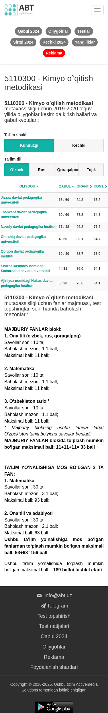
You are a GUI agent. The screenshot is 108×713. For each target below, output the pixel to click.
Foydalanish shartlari (54, 667)
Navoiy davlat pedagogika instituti (28, 227)
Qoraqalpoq (68, 169)
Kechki (78, 145)
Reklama (54, 657)
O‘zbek (16, 169)
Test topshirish (54, 616)
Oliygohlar (54, 647)
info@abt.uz (54, 595)
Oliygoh (27, 186)
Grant (82, 186)
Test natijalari (54, 626)
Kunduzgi (29, 145)
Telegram (54, 606)
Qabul (65, 186)
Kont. (99, 186)
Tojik (91, 169)
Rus (41, 169)
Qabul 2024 (54, 636)
